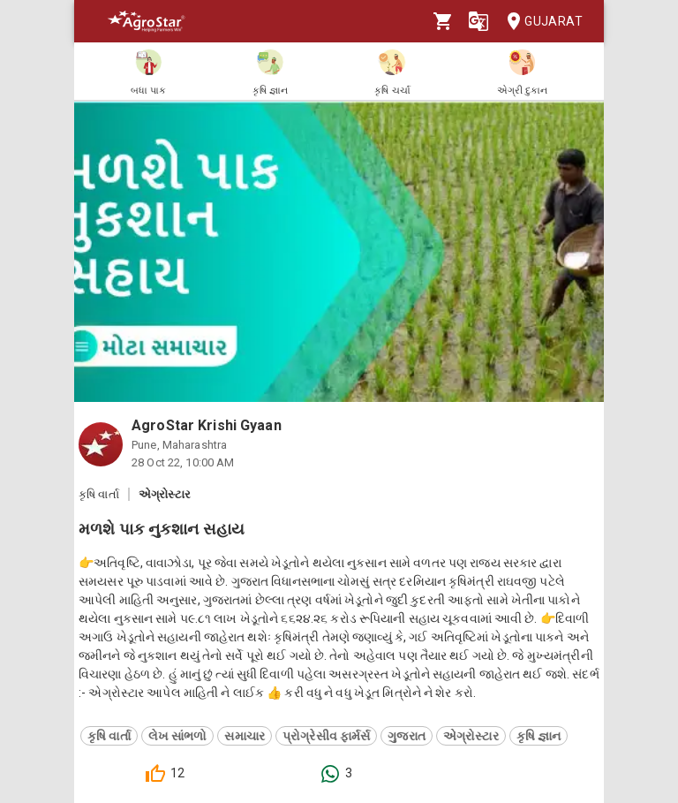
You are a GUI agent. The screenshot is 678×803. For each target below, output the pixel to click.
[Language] (478, 21)
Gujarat (539, 21)
